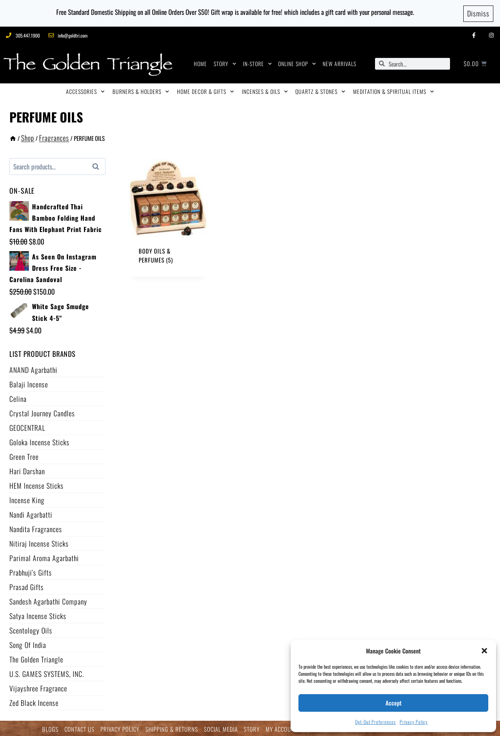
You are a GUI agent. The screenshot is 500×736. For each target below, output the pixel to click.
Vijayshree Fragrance (38, 687)
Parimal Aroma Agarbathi (44, 557)
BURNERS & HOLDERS (140, 90)
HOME (200, 62)
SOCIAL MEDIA (221, 728)
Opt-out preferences (375, 721)
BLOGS (50, 728)
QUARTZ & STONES (320, 90)
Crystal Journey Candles (42, 412)
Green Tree (24, 455)
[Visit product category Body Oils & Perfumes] (168, 216)
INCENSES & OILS (265, 90)
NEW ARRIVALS (339, 62)
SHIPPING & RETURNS (171, 728)
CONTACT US (79, 728)
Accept (394, 702)
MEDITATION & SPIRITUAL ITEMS (393, 90)
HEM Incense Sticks (36, 484)
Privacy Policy (414, 721)
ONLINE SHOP (297, 62)
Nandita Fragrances (35, 528)
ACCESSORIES (85, 90)
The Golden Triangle (36, 658)
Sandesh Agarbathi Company (48, 600)
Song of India (27, 644)
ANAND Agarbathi (33, 369)
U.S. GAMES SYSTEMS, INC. (46, 673)
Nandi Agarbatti (30, 513)
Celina (18, 397)
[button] (484, 651)
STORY (225, 62)
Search (98, 165)
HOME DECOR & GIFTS (205, 90)
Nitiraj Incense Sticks (39, 542)
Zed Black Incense (34, 701)
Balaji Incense (28, 383)
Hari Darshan (27, 470)
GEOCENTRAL (27, 426)
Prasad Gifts (26, 586)
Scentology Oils (30, 629)
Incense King (27, 499)
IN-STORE (257, 62)
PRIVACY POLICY (119, 728)
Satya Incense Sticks (37, 615)
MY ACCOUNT (281, 728)
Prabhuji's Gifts (30, 571)
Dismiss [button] (478, 12)
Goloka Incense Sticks (39, 441)
